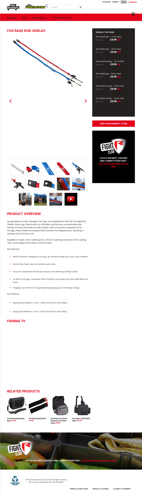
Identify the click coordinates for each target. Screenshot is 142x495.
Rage (9, 5)
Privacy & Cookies (101, 489)
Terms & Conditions (79, 489)
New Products (39, 18)
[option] (48, 63)
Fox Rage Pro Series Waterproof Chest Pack (59, 420)
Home (123, 2)
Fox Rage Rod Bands (37, 418)
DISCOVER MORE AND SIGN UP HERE (114, 165)
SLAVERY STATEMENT (122, 489)
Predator (30, 5)
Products (11, 18)
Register (133, 2)
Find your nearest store (113, 123)
